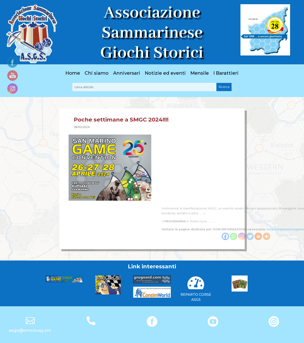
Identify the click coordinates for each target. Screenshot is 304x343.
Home (72, 74)
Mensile (199, 74)
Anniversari (126, 74)
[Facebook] (275, 236)
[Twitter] (300, 236)
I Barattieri (226, 74)
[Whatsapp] (283, 236)
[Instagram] (291, 236)
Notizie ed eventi (165, 74)
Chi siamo (97, 74)
